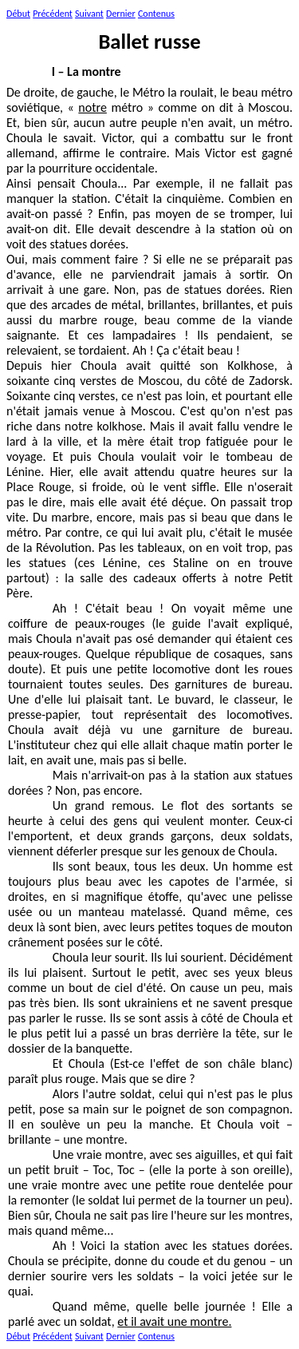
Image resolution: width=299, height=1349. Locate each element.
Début (18, 13)
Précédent (53, 13)
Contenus (156, 13)
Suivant (89, 13)
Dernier (121, 13)
